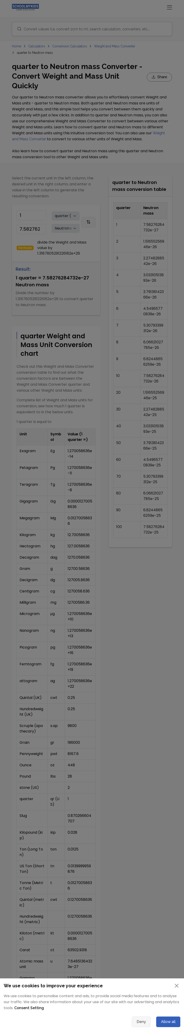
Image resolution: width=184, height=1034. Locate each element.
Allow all (168, 1022)
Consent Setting (29, 1008)
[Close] (176, 985)
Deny (141, 1022)
